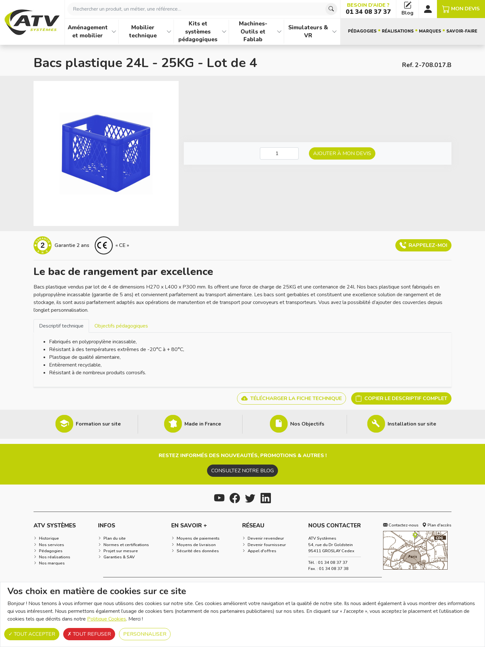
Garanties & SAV (119, 557)
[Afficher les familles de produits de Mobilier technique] (168, 32)
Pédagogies (362, 31)
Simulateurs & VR (308, 31)
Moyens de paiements (198, 538)
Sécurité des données (198, 551)
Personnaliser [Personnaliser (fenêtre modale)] (144, 634)
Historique (49, 538)
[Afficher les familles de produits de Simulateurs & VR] (334, 32)
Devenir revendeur (266, 538)
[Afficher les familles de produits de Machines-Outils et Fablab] (279, 32)
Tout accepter (31, 634)
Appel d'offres (262, 551)
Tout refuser (89, 634)
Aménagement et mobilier (88, 31)
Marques (430, 31)
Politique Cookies (106, 618)
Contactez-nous (401, 525)
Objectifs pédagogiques (121, 325)
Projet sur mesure (121, 551)
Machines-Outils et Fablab (253, 31)
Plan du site (115, 538)
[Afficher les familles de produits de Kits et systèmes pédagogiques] (224, 32)
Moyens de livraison (196, 545)
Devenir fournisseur (267, 545)
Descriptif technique (61, 325)
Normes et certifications (126, 545)
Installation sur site (412, 423)
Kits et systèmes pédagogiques (197, 31)
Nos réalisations (54, 557)
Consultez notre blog (242, 470)
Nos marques (52, 563)
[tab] (61, 325)
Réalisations (398, 31)
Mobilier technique (143, 31)
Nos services (51, 545)
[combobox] (202, 9)
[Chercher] (331, 9)
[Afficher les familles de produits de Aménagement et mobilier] (113, 32)
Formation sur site (98, 423)
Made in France (202, 423)
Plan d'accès (436, 525)
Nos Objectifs (307, 423)
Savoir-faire (461, 31)
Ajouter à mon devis (342, 153)
